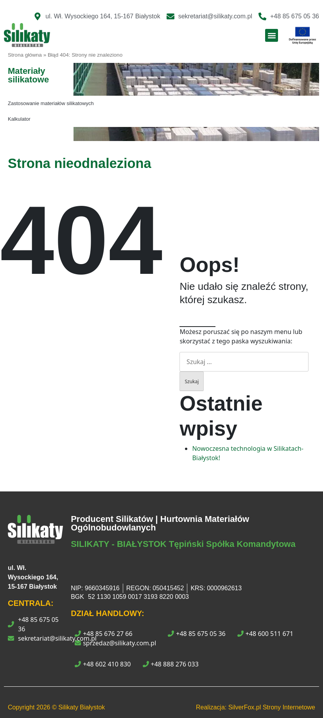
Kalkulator (19, 119)
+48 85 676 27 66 (103, 633)
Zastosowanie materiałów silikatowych (51, 103)
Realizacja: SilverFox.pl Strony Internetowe (255, 707)
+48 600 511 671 (265, 633)
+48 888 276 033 (171, 664)
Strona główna (25, 55)
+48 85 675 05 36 (38, 624)
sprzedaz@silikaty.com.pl (115, 643)
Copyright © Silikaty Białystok (56, 707)
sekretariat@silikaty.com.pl (57, 638)
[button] (271, 35)
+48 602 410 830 (103, 664)
